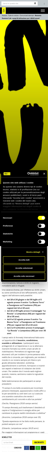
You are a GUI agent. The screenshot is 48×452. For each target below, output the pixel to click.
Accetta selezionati (24, 268)
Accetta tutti (24, 260)
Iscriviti (39, 442)
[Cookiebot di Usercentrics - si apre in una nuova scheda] (29, 173)
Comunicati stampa (27, 15)
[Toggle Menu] (43, 10)
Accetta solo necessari (24, 276)
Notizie (4, 15)
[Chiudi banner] (44, 174)
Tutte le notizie (13, 15)
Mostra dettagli (33, 252)
